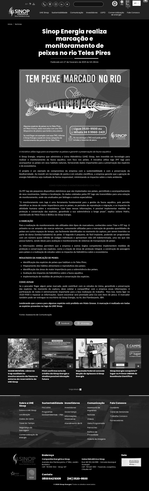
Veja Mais (75, 389)
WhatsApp (83, 323)
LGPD (102, 12)
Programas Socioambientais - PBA (52, 413)
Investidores (70, 407)
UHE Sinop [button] (44, 12)
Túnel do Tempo (27, 423)
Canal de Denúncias (119, 412)
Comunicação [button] (76, 12)
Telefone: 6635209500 (44, 4)
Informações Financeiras (71, 417)
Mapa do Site (33, 4)
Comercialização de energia (28, 436)
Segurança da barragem (25, 429)
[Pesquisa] (88, 4)
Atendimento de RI (73, 423)
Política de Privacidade (92, 433)
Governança (70, 412)
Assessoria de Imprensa (93, 409)
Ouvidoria (114, 407)
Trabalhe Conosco (118, 416)
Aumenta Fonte (26, 4)
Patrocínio (92, 427)
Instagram (55, 4)
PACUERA (46, 407)
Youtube (67, 4)
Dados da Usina (26, 419)
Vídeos (90, 419)
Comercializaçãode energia (116, 13)
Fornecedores (116, 420)
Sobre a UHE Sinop (27, 410)
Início (10, 24)
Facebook (64, 323)
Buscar (99, 4)
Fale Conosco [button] (133, 12)
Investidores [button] (92, 12)
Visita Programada (96, 423)
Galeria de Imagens (96, 439)
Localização (50, 4)
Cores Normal (30, 4)
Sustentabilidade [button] (59, 12)
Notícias (18, 24)
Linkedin (61, 4)
